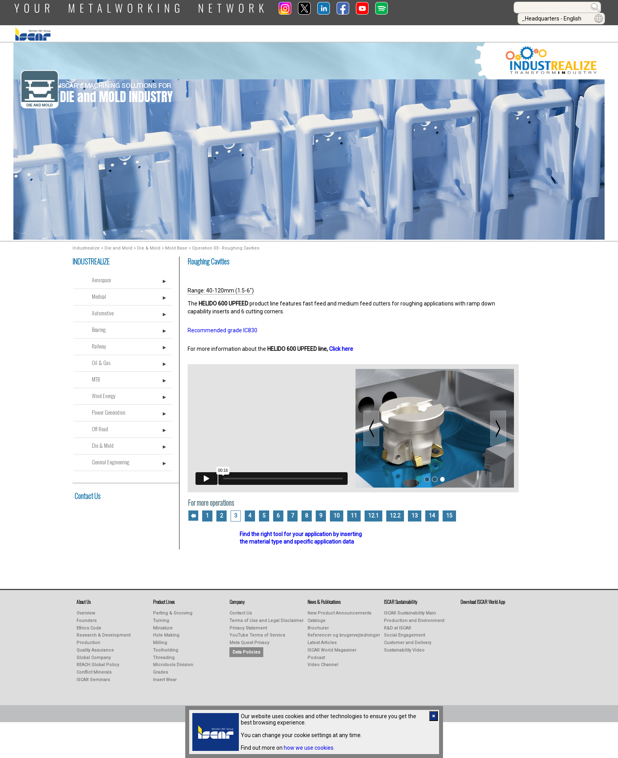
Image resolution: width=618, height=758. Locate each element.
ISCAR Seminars (93, 676)
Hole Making (166, 631)
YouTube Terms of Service (257, 631)
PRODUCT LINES (138, 28)
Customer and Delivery (407, 639)
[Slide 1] (427, 475)
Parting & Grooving (172, 609)
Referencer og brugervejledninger (343, 631)
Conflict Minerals (94, 668)
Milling (160, 639)
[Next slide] (498, 424)
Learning (324, 28)
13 (414, 512)
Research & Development (103, 631)
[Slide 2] (434, 475)
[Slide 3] (442, 475)
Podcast (316, 654)
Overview (85, 609)
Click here (341, 345)
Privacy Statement (248, 624)
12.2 (395, 512)
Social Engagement (404, 631)
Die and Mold (118, 244)
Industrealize (86, 244)
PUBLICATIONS (267, 28)
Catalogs (316, 617)
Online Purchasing (389, 28)
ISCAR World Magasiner (331, 646)
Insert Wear (165, 676)
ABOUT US (79, 28)
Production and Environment (414, 617)
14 (432, 512)
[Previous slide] (371, 424)
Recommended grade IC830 (222, 327)
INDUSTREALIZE (203, 28)
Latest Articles (322, 639)
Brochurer (318, 624)
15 (449, 512)
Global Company (93, 654)
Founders (86, 617)
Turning (161, 617)
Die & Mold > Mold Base (162, 244)
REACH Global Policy (97, 661)
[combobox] (469, 7)
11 (354, 512)
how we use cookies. (309, 748)
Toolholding (165, 646)
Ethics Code (88, 624)
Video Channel (322, 661)
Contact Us (87, 492)
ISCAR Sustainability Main (410, 609)
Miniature (163, 624)
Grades (160, 668)
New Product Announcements (339, 609)
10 (336, 512)
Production (88, 639)
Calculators (459, 28)
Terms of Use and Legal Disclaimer (266, 617)
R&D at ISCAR (397, 624)
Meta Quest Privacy (249, 639)
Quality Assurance (95, 646)
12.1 (373, 512)
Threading (164, 654)
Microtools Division (173, 661)
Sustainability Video (404, 646)
